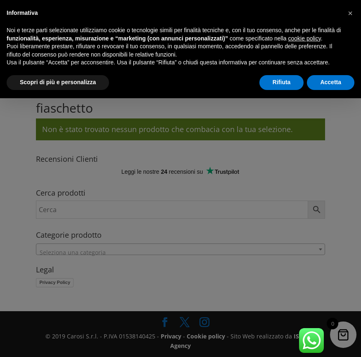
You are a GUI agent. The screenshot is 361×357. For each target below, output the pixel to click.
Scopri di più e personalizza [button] (58, 82)
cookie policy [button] (304, 38)
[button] (350, 13)
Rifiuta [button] (282, 82)
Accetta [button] (330, 82)
